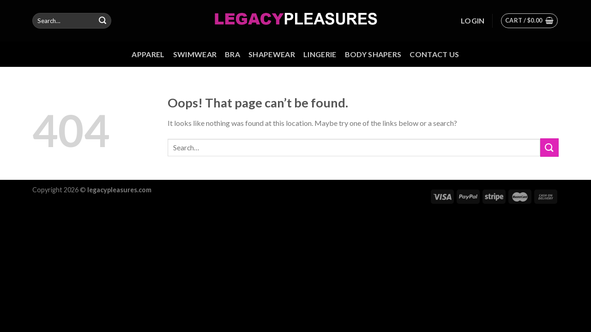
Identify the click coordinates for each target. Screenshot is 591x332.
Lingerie (320, 54)
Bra (232, 54)
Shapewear (271, 54)
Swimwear (195, 54)
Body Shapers (373, 54)
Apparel (148, 54)
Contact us (434, 54)
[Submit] (102, 21)
